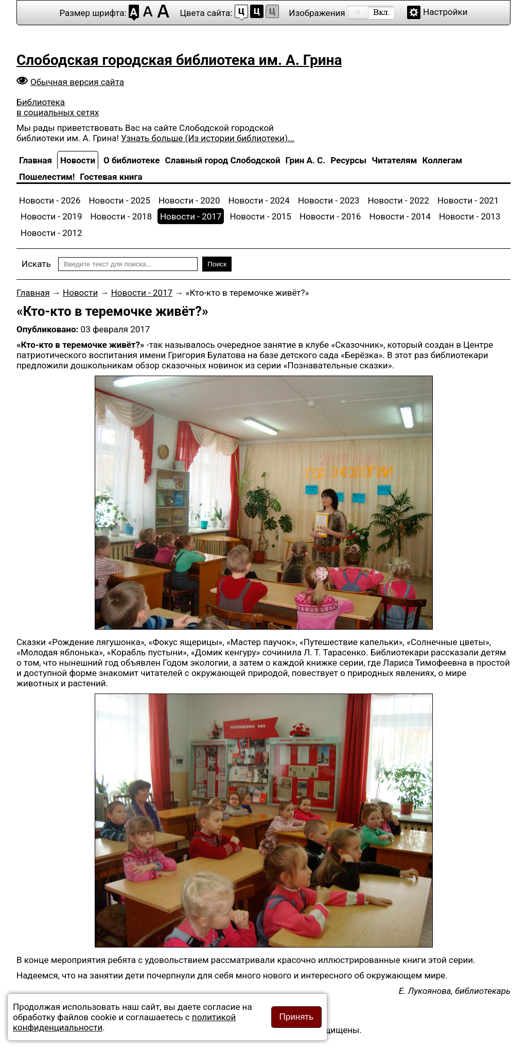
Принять (296, 1017)
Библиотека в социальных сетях (57, 107)
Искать (36, 264)
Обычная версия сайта (77, 82)
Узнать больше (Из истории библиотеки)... (207, 138)
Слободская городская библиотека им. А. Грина (179, 60)
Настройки (445, 12)
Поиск (216, 264)
